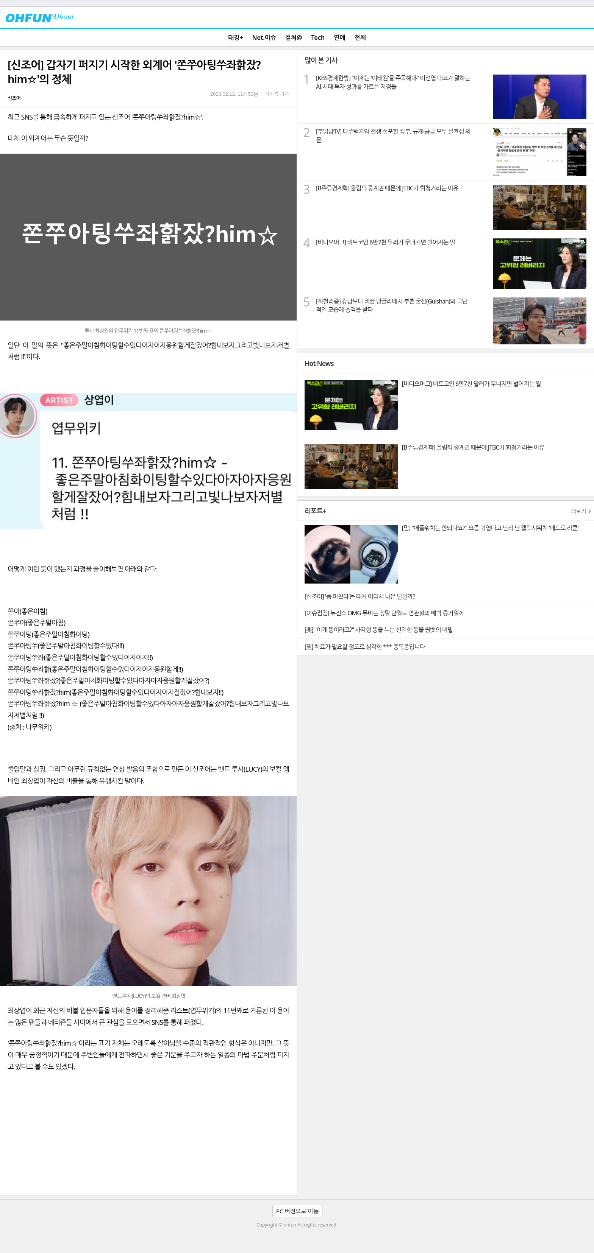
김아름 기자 (277, 93)
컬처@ (293, 37)
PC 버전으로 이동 (297, 1211)
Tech (318, 37)
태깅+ (235, 37)
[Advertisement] (148, 1138)
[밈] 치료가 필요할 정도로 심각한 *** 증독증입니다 (365, 647)
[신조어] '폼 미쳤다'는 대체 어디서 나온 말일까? (360, 596)
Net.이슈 (264, 37)
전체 (360, 37)
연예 (339, 37)
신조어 (14, 98)
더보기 (578, 511)
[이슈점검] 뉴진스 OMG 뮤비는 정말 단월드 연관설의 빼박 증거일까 (384, 613)
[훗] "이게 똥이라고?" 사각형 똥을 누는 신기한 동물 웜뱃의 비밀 (379, 630)
